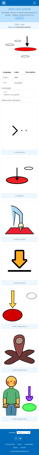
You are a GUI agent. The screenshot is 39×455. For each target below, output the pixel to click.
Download (19, 18)
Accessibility (29, 444)
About (15, 447)
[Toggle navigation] (34, 3)
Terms (19, 444)
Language (12, 432)
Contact (23, 447)
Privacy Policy (9, 444)
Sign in (11, 27)
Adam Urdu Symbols (19, 9)
